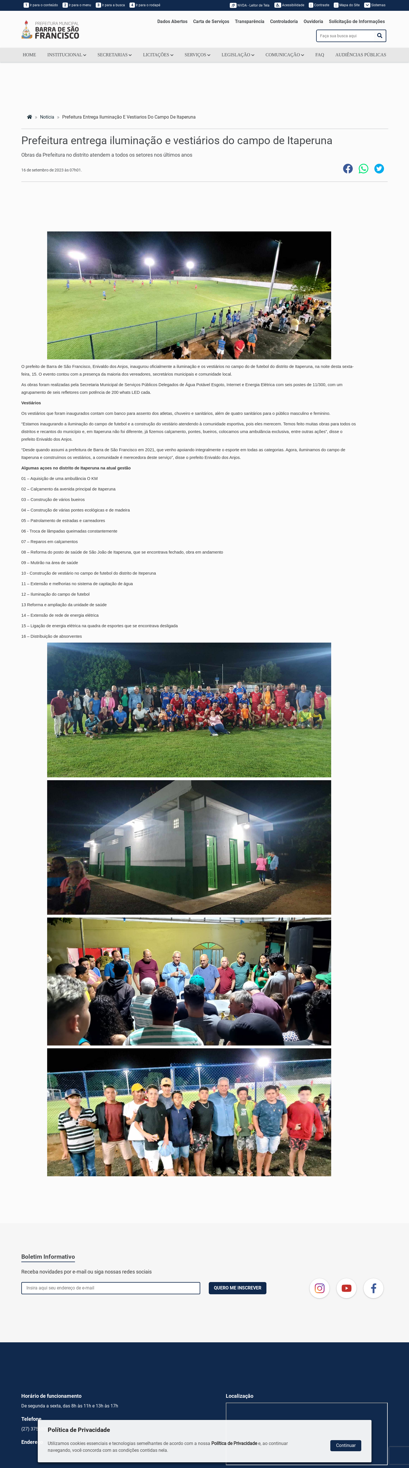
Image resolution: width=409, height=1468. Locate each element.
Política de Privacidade (234, 1443)
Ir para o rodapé (145, 5)
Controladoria (284, 21)
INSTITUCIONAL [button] (66, 54)
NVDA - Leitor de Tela (250, 5)
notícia (47, 117)
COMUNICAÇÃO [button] (285, 54)
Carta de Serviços (211, 21)
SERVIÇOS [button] (197, 54)
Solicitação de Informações (357, 21)
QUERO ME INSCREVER (237, 1288)
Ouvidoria (313, 21)
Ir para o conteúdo (41, 5)
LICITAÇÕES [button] (158, 54)
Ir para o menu (76, 5)
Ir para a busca (110, 5)
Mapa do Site (346, 5)
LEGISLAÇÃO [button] (238, 54)
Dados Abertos (172, 21)
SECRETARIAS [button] (114, 54)
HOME (29, 54)
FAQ (319, 54)
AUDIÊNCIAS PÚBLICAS (360, 54)
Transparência (249, 21)
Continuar (346, 1445)
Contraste (319, 5)
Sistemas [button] (375, 5)
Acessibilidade (289, 5)
